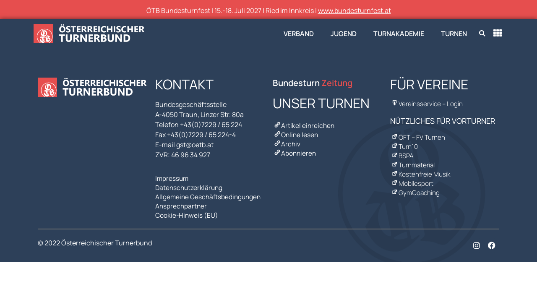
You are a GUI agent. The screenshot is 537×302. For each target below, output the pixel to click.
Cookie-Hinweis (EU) (187, 212)
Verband (299, 33)
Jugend (344, 33)
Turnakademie (398, 33)
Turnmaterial (413, 161)
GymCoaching (415, 186)
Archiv (287, 142)
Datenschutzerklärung (190, 186)
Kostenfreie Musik (420, 170)
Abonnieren (295, 150)
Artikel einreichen (304, 125)
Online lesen (296, 134)
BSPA (402, 153)
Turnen (454, 33)
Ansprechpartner (181, 203)
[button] (482, 34)
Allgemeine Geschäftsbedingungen (209, 195)
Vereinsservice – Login (427, 103)
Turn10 (404, 145)
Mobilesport (412, 178)
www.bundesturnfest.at (354, 10)
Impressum (172, 178)
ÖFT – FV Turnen (418, 136)
